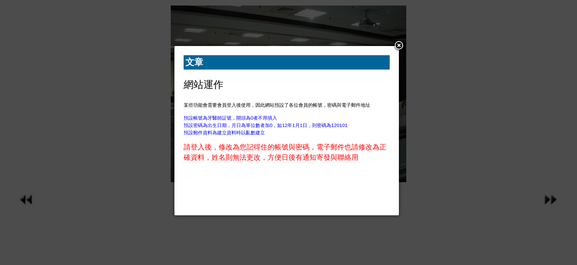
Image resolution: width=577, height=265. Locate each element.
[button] (398, 46)
